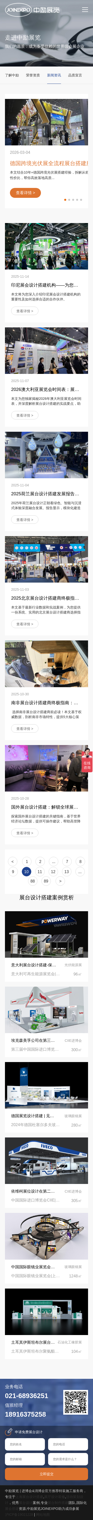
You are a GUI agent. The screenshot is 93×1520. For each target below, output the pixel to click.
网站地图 (43, 1515)
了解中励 (12, 75)
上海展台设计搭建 (29, 1497)
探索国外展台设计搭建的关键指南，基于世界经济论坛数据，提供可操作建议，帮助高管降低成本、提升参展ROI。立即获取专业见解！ (46, 821)
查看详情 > (24, 311)
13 (66, 872)
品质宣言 (75, 75)
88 (33, 881)
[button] (65, 200)
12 (53, 872)
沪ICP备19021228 (19, 1515)
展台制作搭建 (58, 1503)
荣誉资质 (33, 75)
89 (46, 881)
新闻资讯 (54, 75)
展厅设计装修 (54, 1497)
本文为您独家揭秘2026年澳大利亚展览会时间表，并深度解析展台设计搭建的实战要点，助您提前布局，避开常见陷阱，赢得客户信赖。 (46, 403)
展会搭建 (12, 1509)
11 (40, 872)
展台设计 (26, 1503)
